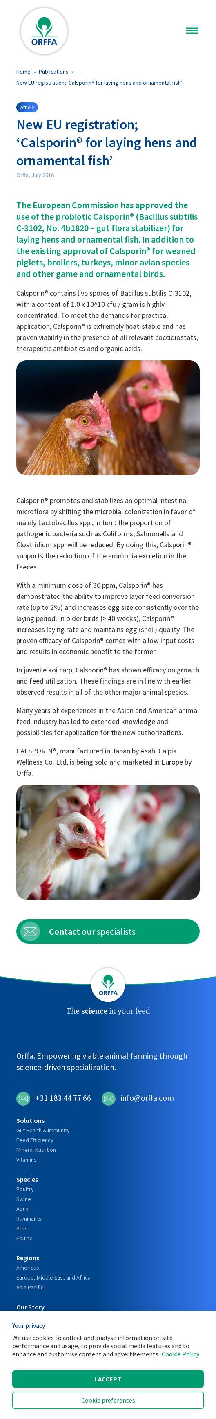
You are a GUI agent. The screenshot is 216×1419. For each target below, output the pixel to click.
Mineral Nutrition (36, 1150)
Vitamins (26, 1159)
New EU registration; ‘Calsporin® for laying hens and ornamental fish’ (99, 82)
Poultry (25, 1189)
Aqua (22, 1208)
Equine (24, 1238)
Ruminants (29, 1218)
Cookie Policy (180, 1354)
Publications (54, 71)
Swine (23, 1199)
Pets (22, 1228)
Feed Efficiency (34, 1140)
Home (23, 71)
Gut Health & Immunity (43, 1130)
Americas (27, 1267)
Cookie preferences (108, 1400)
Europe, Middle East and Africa (53, 1277)
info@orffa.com (138, 1099)
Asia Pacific (30, 1287)
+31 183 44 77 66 (53, 1099)
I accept (108, 1379)
